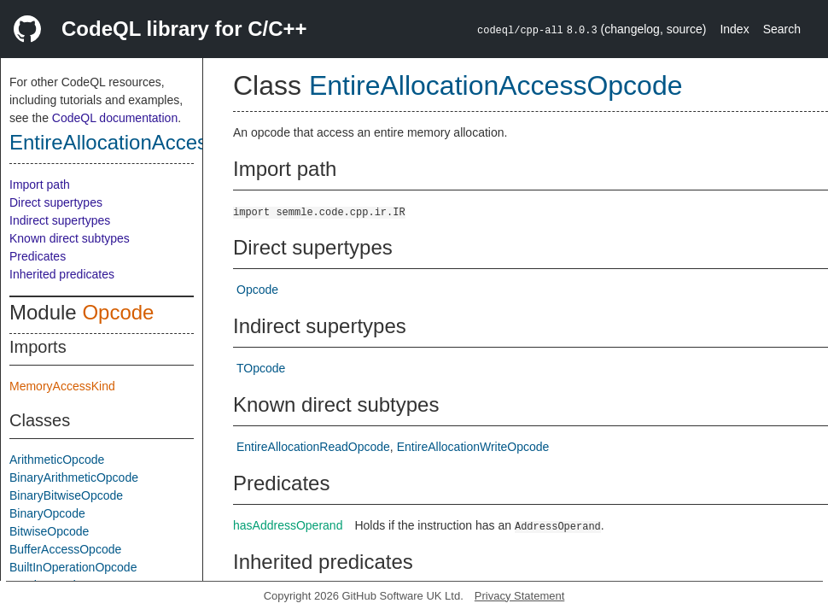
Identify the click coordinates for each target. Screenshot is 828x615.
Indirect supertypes (59, 220)
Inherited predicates (61, 274)
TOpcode (260, 368)
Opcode (118, 312)
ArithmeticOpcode (56, 459)
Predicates (37, 256)
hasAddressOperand (287, 525)
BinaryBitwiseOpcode (66, 495)
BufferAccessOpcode (65, 549)
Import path (39, 184)
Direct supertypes (55, 202)
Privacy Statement (520, 595)
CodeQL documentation (115, 118)
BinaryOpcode (47, 513)
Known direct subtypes (69, 238)
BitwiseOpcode (49, 531)
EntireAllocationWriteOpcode (473, 447)
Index (734, 29)
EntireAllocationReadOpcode (313, 447)
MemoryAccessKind (62, 386)
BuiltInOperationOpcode (73, 567)
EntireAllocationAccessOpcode (149, 142)
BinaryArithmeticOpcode (73, 477)
